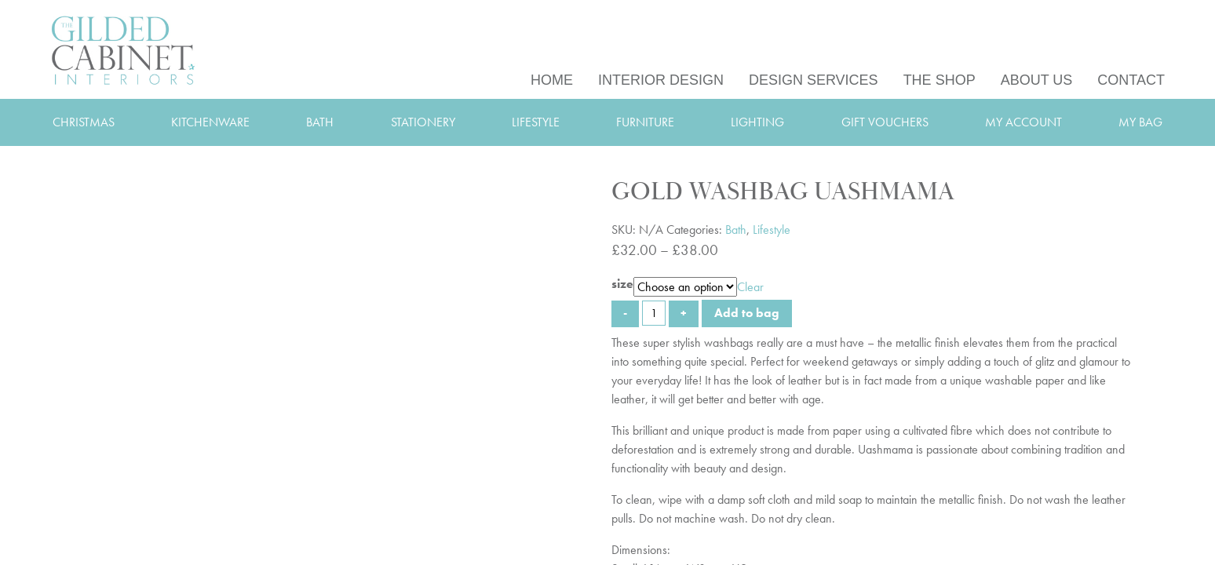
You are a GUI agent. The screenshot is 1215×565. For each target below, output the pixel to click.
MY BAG (1140, 122)
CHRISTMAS (84, 122)
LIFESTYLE (536, 122)
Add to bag (746, 312)
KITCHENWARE (210, 122)
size (622, 283)
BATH (320, 122)
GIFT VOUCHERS (885, 122)
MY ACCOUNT (1023, 122)
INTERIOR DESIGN (661, 80)
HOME (552, 80)
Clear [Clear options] (750, 287)
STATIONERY (423, 122)
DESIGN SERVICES (813, 80)
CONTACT (1131, 80)
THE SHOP (939, 80)
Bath (735, 229)
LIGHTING (757, 122)
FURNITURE (645, 122)
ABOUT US (1037, 80)
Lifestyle (771, 229)
